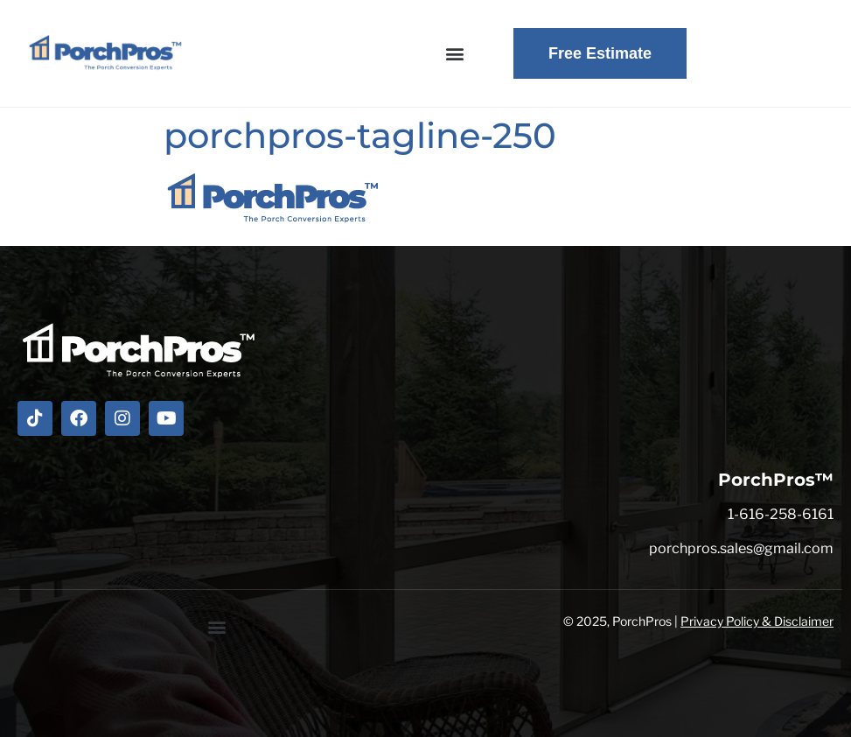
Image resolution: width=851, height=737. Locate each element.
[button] (454, 53)
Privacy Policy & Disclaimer (757, 621)
